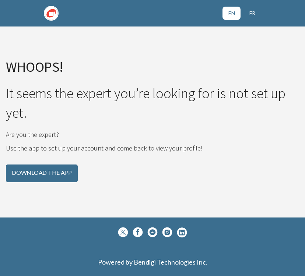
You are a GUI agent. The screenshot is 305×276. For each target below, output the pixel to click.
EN (231, 13)
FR (252, 13)
